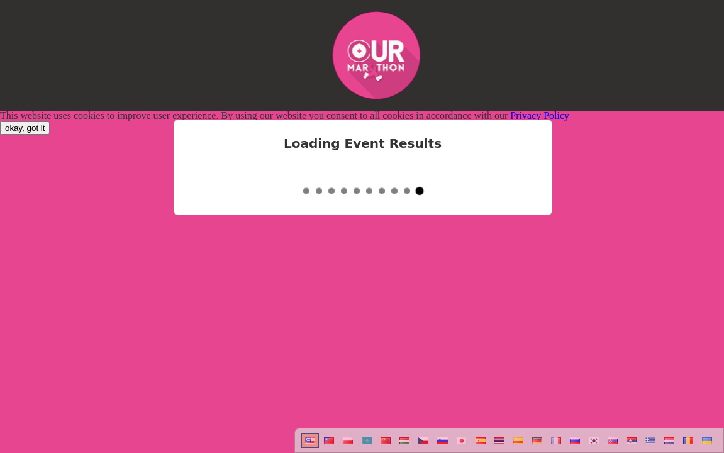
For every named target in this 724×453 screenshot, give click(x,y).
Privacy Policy (539, 115)
